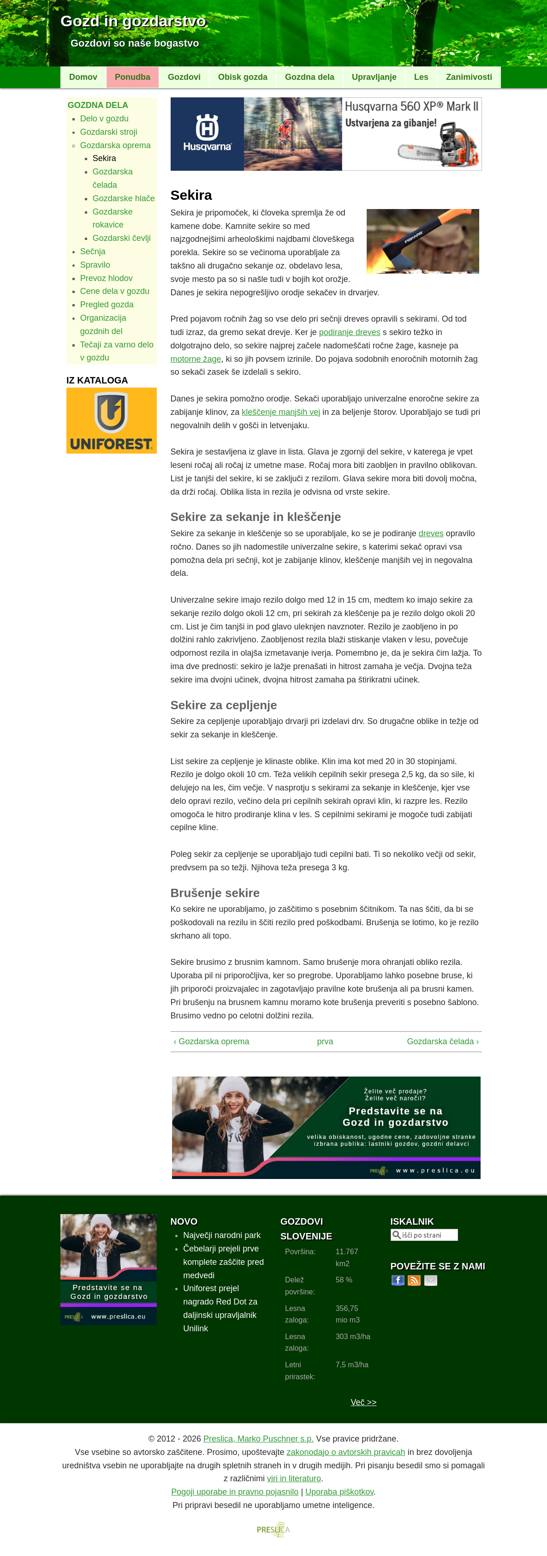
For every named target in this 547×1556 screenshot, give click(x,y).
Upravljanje (374, 77)
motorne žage (196, 359)
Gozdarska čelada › (443, 1041)
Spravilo (95, 264)
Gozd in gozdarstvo (133, 21)
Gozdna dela (309, 77)
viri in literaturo (294, 1478)
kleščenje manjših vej (281, 412)
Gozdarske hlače (124, 198)
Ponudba (132, 77)
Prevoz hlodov (106, 278)
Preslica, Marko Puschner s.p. (258, 1438)
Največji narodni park (222, 1235)
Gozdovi (184, 77)
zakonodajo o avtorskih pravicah (345, 1452)
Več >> (363, 1402)
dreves (431, 533)
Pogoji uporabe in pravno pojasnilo (234, 1491)
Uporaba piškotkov (339, 1491)
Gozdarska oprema (115, 145)
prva (323, 1041)
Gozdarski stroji (108, 132)
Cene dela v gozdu (114, 291)
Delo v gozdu (104, 118)
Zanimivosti (469, 77)
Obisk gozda (243, 77)
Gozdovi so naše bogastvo (135, 43)
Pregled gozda (107, 304)
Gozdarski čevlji (122, 238)
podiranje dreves (350, 332)
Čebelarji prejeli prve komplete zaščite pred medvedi (223, 1262)
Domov (83, 77)
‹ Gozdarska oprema (212, 1041)
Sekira (104, 158)
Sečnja (93, 251)
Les (421, 77)
